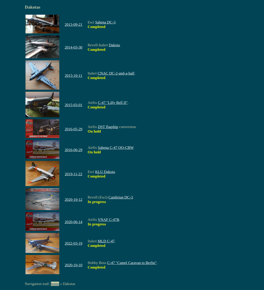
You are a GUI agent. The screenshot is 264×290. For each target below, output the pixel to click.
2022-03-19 (73, 243)
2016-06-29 (73, 150)
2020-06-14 (73, 222)
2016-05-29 (73, 129)
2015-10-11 (73, 75)
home (55, 284)
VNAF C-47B (108, 220)
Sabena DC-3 (105, 22)
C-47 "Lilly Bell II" (113, 103)
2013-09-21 (73, 24)
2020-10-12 (73, 199)
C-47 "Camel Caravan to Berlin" (132, 263)
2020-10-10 (73, 265)
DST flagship (108, 127)
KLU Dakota (105, 172)
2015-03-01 (73, 105)
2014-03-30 (73, 47)
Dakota (114, 45)
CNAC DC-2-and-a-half (116, 73)
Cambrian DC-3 (121, 197)
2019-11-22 (73, 174)
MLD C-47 (106, 241)
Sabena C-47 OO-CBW (115, 147)
